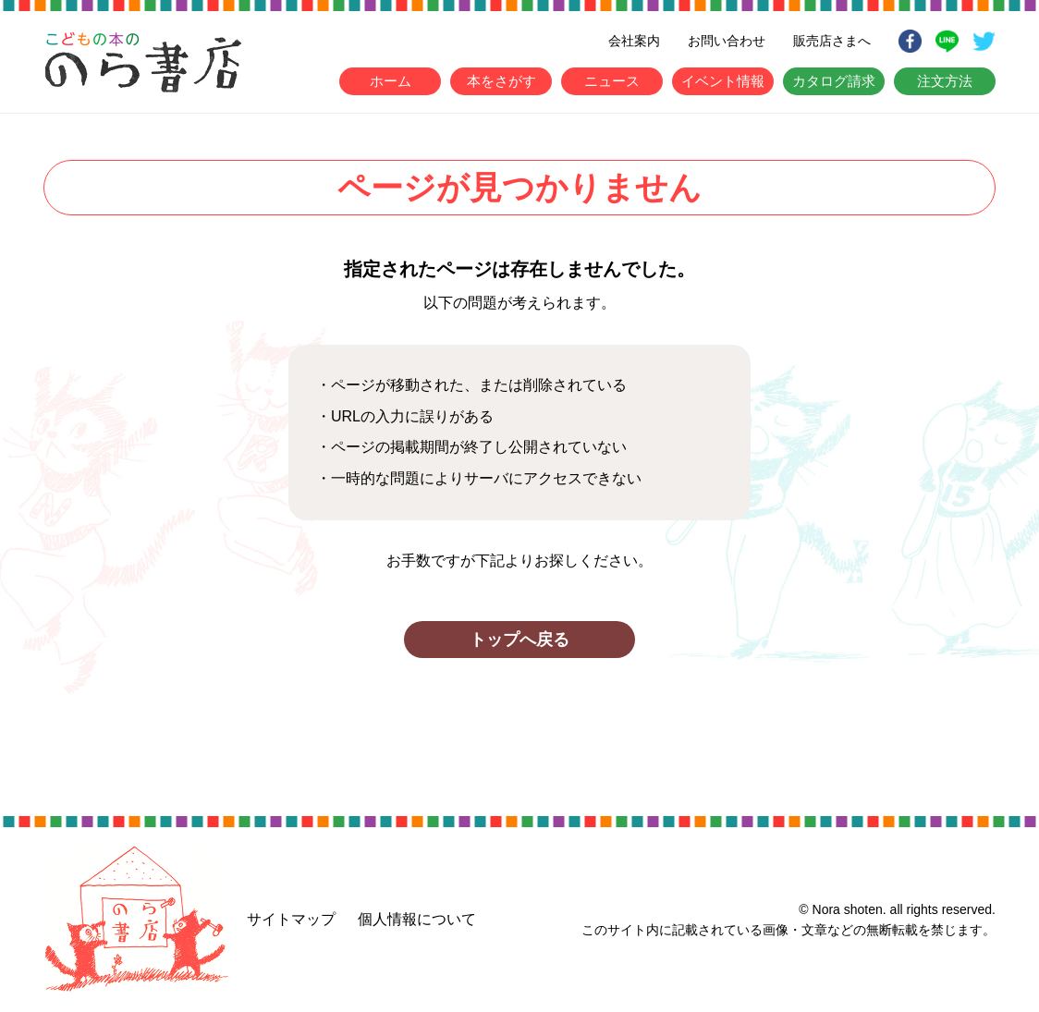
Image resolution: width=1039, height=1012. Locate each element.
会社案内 (634, 40)
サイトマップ (291, 919)
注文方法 (944, 81)
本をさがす (501, 81)
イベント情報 (722, 81)
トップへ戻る (519, 639)
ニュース (612, 81)
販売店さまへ (832, 40)
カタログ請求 (833, 81)
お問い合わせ (726, 40)
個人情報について (417, 919)
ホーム (390, 81)
